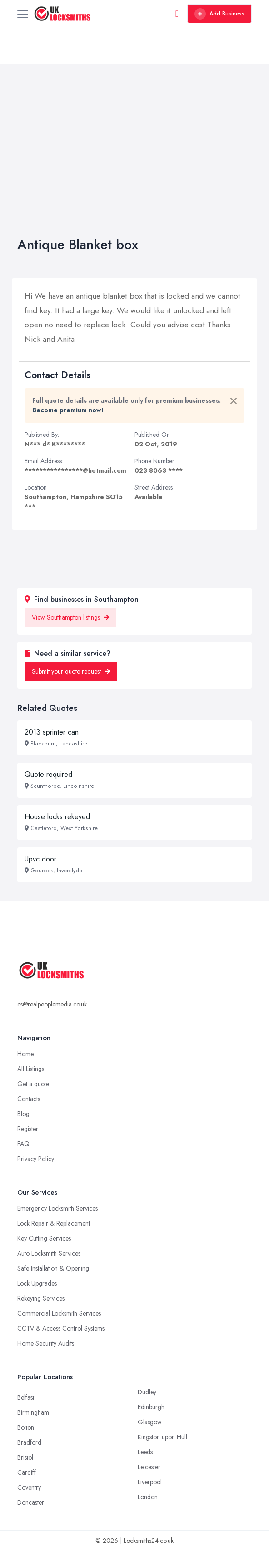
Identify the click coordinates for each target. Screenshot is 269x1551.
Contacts (28, 1098)
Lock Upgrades (37, 1283)
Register (27, 1128)
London (148, 1496)
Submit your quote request (71, 671)
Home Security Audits (45, 1343)
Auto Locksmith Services (48, 1253)
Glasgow (150, 1421)
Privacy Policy (35, 1158)
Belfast (25, 1397)
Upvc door (40, 859)
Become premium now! (68, 410)
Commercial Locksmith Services (59, 1313)
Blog (23, 1113)
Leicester (149, 1466)
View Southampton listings (70, 617)
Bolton (25, 1427)
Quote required (48, 774)
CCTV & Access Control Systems (61, 1328)
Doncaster (30, 1502)
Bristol (25, 1457)
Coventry (29, 1487)
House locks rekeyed (57, 816)
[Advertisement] (134, 168)
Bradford (29, 1442)
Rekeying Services (41, 1298)
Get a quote (33, 1083)
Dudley (147, 1391)
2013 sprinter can (52, 732)
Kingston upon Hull (162, 1436)
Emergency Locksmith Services (57, 1208)
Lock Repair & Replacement (53, 1223)
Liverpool (150, 1481)
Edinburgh (151, 1406)
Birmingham (33, 1412)
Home (25, 1053)
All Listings (30, 1068)
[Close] (233, 401)
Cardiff (26, 1472)
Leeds (145, 1451)
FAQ (23, 1143)
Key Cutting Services (44, 1238)
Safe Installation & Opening (53, 1268)
